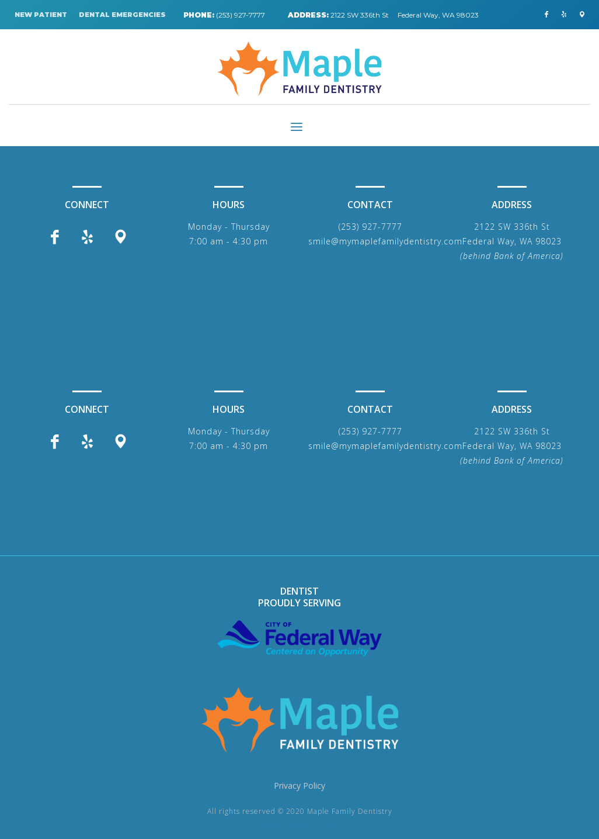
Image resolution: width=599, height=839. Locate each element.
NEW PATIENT (41, 15)
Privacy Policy (299, 785)
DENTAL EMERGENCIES (122, 15)
